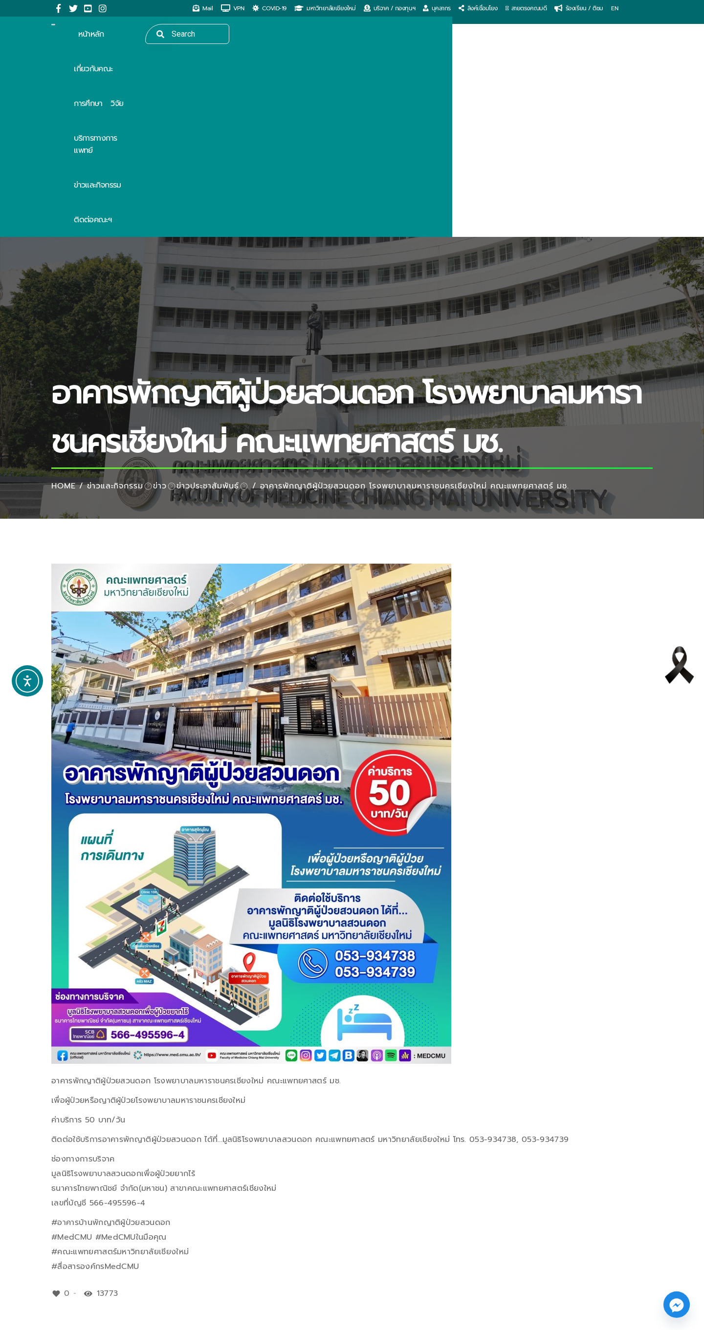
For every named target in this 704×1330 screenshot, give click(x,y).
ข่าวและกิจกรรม (115, 300)
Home (63, 300)
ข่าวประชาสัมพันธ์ (207, 300)
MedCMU (116, 1317)
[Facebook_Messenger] (676, 1304)
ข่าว (160, 300)
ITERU (228, 1317)
